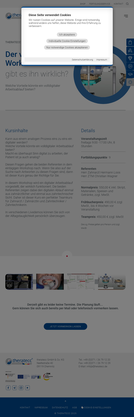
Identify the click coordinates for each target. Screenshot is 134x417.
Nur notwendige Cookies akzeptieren (67, 47)
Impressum (101, 59)
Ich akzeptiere (67, 34)
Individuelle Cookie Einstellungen (67, 41)
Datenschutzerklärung (82, 59)
